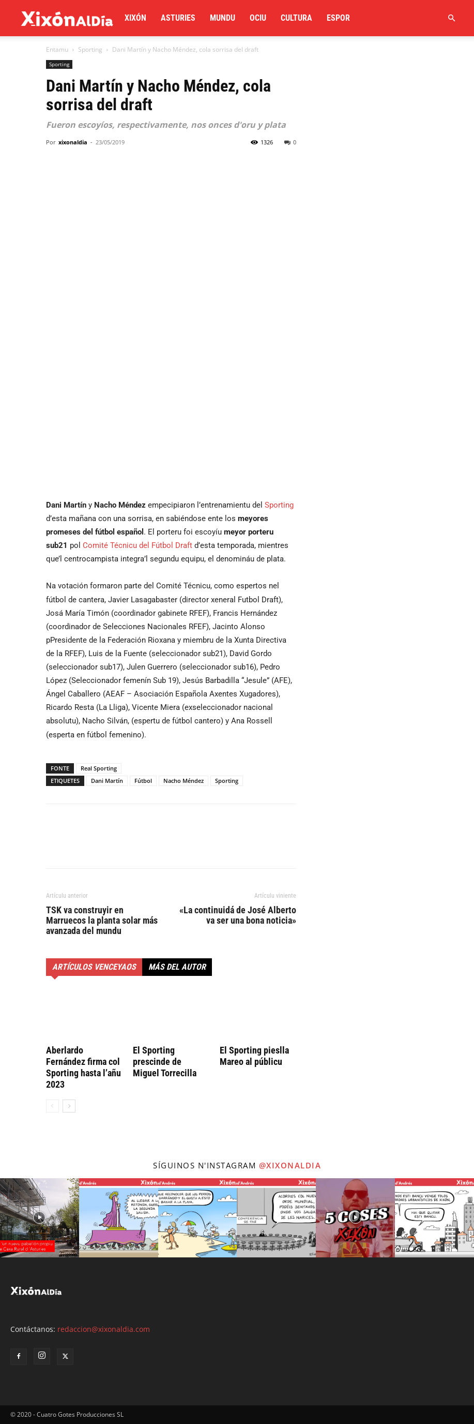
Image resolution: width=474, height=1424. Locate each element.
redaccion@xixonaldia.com (103, 1329)
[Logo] (67, 18)
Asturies (178, 18)
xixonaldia (72, 142)
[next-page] (69, 1106)
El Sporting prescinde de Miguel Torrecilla (164, 1061)
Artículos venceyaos (94, 967)
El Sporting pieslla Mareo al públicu (254, 1056)
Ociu (258, 18)
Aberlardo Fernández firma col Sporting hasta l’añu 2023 (83, 1067)
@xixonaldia (290, 1165)
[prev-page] (52, 1106)
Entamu (57, 49)
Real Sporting (99, 768)
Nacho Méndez (183, 780)
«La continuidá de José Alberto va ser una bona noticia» (237, 915)
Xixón (135, 18)
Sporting (90, 49)
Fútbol (143, 780)
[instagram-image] (39, 1217)
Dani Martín (107, 780)
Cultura (296, 18)
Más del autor (177, 967)
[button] (451, 18)
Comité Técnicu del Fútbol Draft (137, 545)
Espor (338, 18)
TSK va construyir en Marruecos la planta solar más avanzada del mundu (102, 920)
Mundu (222, 18)
